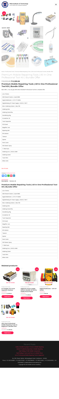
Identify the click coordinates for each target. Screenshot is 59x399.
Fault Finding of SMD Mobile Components (29, 382)
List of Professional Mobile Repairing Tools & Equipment (29, 386)
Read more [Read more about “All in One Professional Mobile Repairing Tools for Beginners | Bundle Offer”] (7, 364)
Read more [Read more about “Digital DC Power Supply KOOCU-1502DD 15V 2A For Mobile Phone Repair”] (27, 329)
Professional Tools (9, 102)
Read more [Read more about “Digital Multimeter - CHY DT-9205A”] (46, 328)
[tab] (5, 212)
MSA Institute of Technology (19, 3)
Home (3, 102)
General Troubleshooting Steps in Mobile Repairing (30, 380)
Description (5, 212)
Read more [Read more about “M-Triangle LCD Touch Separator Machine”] (7, 328)
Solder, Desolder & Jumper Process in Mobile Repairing (30, 378)
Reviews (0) (13, 212)
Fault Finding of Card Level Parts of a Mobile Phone (29, 384)
